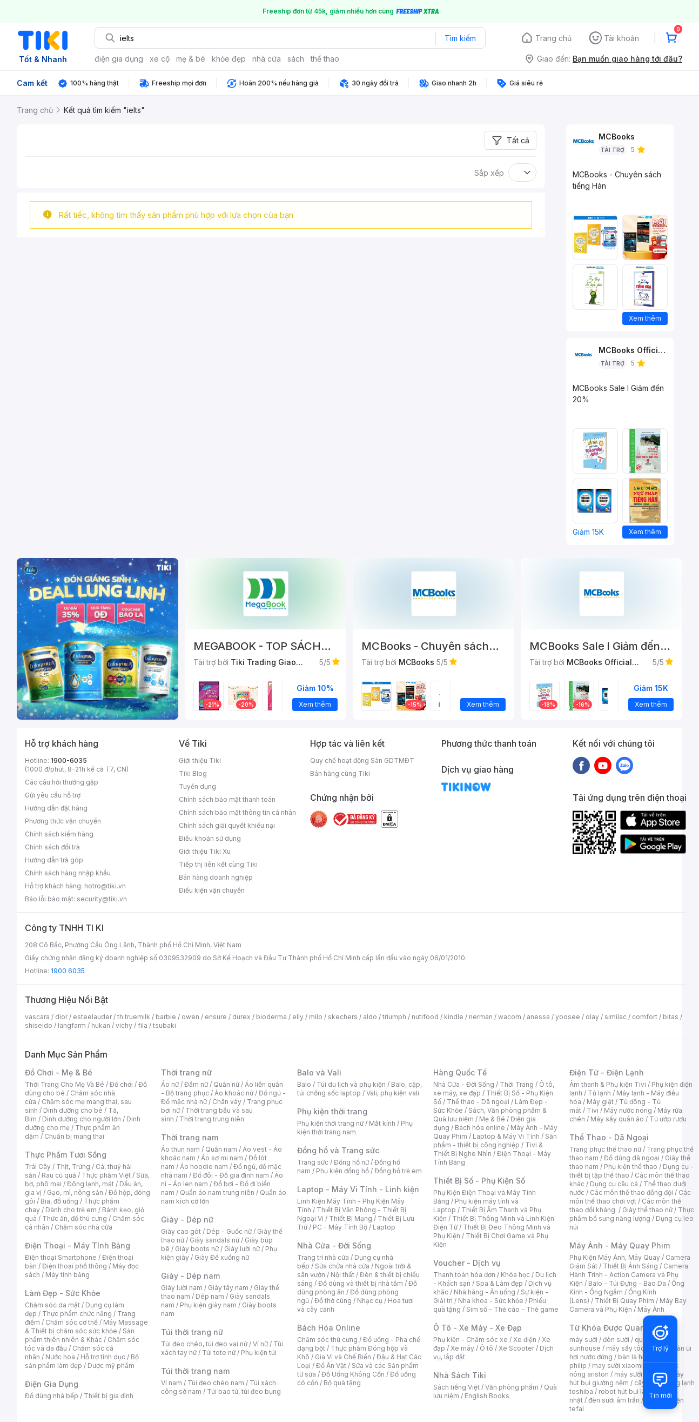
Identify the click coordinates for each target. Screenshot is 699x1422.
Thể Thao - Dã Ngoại (609, 1137)
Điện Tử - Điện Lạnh (606, 1072)
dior (61, 1017)
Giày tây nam (228, 1288)
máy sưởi (583, 1339)
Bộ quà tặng (342, 1383)
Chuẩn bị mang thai (74, 1136)
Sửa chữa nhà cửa (342, 1266)
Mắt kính (382, 1123)
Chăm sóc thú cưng (327, 1339)
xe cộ (160, 58)
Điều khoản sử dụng (210, 838)
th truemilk (133, 1017)
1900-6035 (69, 760)
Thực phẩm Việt (106, 1175)
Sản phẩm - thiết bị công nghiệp (495, 1140)
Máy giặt (600, 1102)
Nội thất (342, 1275)
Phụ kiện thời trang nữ (330, 1123)
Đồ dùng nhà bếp (51, 1396)
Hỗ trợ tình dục (102, 1357)
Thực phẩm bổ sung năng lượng (631, 1214)
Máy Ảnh (650, 1309)
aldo (370, 1017)
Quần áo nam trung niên (217, 1192)
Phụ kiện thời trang (332, 1111)
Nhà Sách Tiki (459, 1375)
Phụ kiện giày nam (208, 1305)
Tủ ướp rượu (668, 1119)
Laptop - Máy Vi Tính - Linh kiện (358, 1189)
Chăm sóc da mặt (52, 1305)
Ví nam (171, 1383)
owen (190, 1017)
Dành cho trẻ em (71, 1210)
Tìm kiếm (460, 38)
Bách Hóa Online (328, 1327)
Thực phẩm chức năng (77, 1314)
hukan (100, 1025)
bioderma (271, 1017)
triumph (394, 1017)
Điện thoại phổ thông (74, 1266)
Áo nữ (170, 1084)
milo (315, 1017)
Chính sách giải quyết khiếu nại (227, 825)
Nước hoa (60, 1357)
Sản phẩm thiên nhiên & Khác (80, 1335)
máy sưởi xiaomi (639, 1374)
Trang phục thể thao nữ (605, 1149)
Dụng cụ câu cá (614, 1184)
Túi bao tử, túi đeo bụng (244, 1391)
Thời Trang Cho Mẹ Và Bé (64, 1084)
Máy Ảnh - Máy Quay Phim (619, 1245)
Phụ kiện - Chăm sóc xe (470, 1339)
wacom (509, 1017)
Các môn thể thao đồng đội (631, 1192)
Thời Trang (517, 1084)
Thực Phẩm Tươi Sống (65, 1154)
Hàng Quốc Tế (460, 1072)
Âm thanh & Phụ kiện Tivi (607, 1084)
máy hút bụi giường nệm (626, 1378)
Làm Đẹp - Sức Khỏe (62, 1293)
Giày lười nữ (242, 1249)
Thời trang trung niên (211, 1119)
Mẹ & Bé (492, 1119)
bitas (670, 1017)
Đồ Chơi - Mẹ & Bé (58, 1072)
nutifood (425, 1017)
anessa (538, 1017)
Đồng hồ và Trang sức (338, 1150)
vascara (37, 1017)
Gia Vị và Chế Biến (343, 1357)
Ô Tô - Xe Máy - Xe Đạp (477, 1327)
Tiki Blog (193, 773)
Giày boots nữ (197, 1249)
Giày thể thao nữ (647, 1210)
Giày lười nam (182, 1288)
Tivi (593, 1110)
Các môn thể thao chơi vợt (630, 1196)
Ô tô (486, 1348)
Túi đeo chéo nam (215, 1383)
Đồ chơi (121, 1084)
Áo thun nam (180, 1149)
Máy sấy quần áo (617, 1119)
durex (241, 1017)
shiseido (38, 1025)
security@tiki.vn (102, 899)
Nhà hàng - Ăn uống (484, 1292)
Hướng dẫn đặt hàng (56, 808)
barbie (166, 1017)
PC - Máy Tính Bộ (340, 1227)
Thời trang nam (189, 1137)
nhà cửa (266, 58)
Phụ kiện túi (259, 1352)
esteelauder (92, 1017)
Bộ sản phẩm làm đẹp (82, 1361)
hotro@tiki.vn (105, 886)
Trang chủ (553, 38)
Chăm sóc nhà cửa (83, 1227)
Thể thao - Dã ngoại (478, 1102)
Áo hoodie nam (204, 1166)
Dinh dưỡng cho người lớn (81, 1119)
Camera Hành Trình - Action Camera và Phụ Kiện (628, 1274)
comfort (644, 1017)
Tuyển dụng (197, 786)
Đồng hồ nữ (351, 1162)
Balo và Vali (319, 1072)
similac (615, 1017)
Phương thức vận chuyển (63, 821)
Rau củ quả (59, 1175)
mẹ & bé (190, 58)
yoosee (567, 1017)
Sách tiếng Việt (456, 1387)
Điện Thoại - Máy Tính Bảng (77, 1245)
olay (592, 1017)
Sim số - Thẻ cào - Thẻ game (512, 1309)
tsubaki (164, 1025)
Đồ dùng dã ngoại (632, 1158)
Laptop (384, 1227)
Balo (304, 1084)
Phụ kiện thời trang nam (355, 1127)
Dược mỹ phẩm (111, 1365)
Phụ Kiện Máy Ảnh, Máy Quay (614, 1257)
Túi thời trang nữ (192, 1332)
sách (295, 58)
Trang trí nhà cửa (323, 1257)
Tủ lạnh (599, 1093)
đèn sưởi (616, 1339)
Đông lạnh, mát (90, 1184)
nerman (481, 1017)
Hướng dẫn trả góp (54, 860)
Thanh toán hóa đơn (464, 1275)
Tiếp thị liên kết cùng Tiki (218, 864)
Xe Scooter (516, 1348)
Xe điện (524, 1339)
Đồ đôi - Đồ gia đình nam (231, 1175)
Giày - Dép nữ (187, 1219)
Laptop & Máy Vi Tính (506, 1136)
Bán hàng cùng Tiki (340, 773)
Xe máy (462, 1348)
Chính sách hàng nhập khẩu (68, 873)
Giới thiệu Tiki (200, 760)
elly (298, 1017)
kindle (453, 1017)
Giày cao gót (181, 1231)
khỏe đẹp (229, 58)
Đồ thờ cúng (333, 1301)
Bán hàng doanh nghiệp (216, 877)
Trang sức (312, 1162)
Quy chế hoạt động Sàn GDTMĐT (362, 760)
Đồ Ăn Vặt (331, 1365)
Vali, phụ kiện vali (392, 1093)
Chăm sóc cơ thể (71, 1322)
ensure (216, 1017)
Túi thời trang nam (195, 1371)
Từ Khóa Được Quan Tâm (616, 1327)
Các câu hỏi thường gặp (61, 782)
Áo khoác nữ (233, 1093)
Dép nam (210, 1296)
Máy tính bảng (67, 1275)
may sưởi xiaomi (617, 1365)
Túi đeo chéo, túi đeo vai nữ (204, 1344)
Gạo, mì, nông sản (75, 1192)
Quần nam (221, 1149)
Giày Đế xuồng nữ (221, 1257)
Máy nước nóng (628, 1110)
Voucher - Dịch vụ (466, 1262)
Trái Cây (38, 1166)
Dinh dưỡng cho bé (73, 1110)
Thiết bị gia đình (108, 1396)
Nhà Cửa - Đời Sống (334, 1245)
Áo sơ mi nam (222, 1158)
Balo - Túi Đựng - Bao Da (627, 1283)
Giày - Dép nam (190, 1275)
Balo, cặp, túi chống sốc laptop (359, 1088)
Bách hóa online (480, 1128)
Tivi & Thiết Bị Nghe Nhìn (488, 1149)
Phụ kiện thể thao (630, 1166)
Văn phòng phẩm (512, 1387)
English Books (487, 1396)
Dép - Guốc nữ (229, 1231)
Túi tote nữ (219, 1352)
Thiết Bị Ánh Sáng (630, 1266)
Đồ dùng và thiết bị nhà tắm (360, 1283)
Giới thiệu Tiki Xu (205, 851)
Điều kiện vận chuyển (212, 890)
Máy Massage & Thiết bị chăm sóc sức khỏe (86, 1326)
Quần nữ (226, 1084)
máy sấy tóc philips (636, 1348)
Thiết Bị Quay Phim (624, 1301)
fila (142, 1025)
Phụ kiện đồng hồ (342, 1171)
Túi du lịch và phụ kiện (351, 1084)
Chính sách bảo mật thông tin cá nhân (237, 812)
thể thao (325, 58)
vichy (124, 1025)
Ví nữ (260, 1344)
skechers (343, 1017)
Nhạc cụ (369, 1301)
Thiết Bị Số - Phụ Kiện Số (479, 1180)
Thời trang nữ (186, 1072)
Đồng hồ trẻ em (398, 1171)
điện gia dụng (119, 58)
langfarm (72, 1025)
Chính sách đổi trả (52, 847)
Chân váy (226, 1102)
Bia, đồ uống (59, 1201)
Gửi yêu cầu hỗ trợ (52, 795)
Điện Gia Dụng (51, 1383)
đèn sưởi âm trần (614, 1400)
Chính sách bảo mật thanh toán (227, 799)
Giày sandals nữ (214, 1240)
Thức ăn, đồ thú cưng (74, 1218)
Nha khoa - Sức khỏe (490, 1301)
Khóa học (515, 1275)
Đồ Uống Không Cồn (353, 1374)
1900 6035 (68, 971)
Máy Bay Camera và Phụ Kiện (628, 1305)
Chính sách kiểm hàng (59, 834)
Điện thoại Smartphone (61, 1257)
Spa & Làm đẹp (499, 1283)
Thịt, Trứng (73, 1166)
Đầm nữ (196, 1084)
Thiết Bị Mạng (350, 1218)
